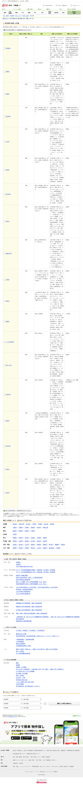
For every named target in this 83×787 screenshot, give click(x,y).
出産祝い (18, 564)
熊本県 (33, 548)
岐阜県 (27, 531)
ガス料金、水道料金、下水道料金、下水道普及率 (30, 630)
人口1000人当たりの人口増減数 (25, 671)
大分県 (39, 548)
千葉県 (34, 524)
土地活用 (21, 763)
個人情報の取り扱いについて (19, 753)
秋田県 (21, 537)
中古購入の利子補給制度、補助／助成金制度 (29, 610)
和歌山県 (45, 527)
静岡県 (21, 531)
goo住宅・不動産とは (17, 750)
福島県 (45, 537)
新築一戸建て (32, 760)
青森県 (15, 537)
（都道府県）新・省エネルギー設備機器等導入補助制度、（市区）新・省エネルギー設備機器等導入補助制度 (48, 617)
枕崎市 (7, 94)
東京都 (15, 524)
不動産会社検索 (35, 766)
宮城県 (33, 537)
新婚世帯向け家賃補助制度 (24, 621)
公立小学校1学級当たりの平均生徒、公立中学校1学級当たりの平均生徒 (37, 587)
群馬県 (52, 524)
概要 (17, 663)
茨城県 (40, 524)
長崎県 (27, 548)
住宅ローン (54, 760)
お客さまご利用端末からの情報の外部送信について (35, 750)
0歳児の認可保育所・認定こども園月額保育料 (29, 577)
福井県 (45, 541)
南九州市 (8, 446)
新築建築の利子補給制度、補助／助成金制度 (29, 603)
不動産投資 (48, 760)
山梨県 (21, 541)
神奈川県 (21, 524)
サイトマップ (49, 771)
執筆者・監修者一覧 (64, 766)
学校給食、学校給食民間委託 (24, 589)
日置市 (7, 279)
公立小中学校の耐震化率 (23, 593)
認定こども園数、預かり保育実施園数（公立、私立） (31, 581)
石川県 (33, 541)
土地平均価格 (20, 684)
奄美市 (7, 420)
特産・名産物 (20, 675)
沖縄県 (58, 548)
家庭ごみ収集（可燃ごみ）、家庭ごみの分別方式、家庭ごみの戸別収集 (36, 649)
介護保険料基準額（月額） (24, 645)
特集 (14, 766)
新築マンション (16, 760)
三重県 (33, 531)
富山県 (39, 541)
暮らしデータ (43, 766)
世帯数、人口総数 (21, 667)
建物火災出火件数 (21, 634)
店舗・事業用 (19, 757)
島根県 (39, 544)
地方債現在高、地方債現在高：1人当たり (28, 686)
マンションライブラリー (25, 766)
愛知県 (15, 531)
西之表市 (8, 194)
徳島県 (45, 544)
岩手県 (27, 537)
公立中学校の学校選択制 (23, 591)
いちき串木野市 (10, 342)
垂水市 (7, 221)
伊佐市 (7, 469)
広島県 (15, 544)
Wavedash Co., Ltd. (12, 716)
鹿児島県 (51, 548)
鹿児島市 (8, 48)
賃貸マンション (37, 757)
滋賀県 (33, 527)
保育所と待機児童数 (22, 575)
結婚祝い (18, 562)
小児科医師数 (20, 641)
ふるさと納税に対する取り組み (25, 682)
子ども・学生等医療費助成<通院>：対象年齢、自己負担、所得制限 (35, 570)
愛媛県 (57, 544)
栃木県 (46, 524)
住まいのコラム (55, 766)
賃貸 (14, 757)
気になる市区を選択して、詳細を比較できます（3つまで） (17, 30)
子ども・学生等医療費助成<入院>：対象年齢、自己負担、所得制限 (35, 572)
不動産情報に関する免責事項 (73, 750)
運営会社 (55, 771)
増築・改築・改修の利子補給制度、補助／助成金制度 (31, 613)
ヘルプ (37, 771)
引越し (17, 766)
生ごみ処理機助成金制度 (23, 653)
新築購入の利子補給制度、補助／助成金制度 (29, 606)
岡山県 (21, 544)
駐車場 (43, 757)
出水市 (7, 141)
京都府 (27, 527)
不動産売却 (15, 763)
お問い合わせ (42, 771)
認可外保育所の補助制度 (23, 579)
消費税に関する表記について (33, 753)
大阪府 (15, 527)
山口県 (27, 544)
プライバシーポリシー (29, 771)
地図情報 (72, 766)
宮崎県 (45, 548)
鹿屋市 (7, 71)
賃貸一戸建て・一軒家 (28, 757)
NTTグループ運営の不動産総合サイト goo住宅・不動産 (15, 1)
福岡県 (15, 548)
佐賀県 (21, 548)
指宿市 (7, 169)
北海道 (15, 534)
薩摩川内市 (9, 253)
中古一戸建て (39, 760)
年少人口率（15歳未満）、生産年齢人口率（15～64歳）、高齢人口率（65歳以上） (40, 669)
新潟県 (27, 541)
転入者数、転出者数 (22, 673)
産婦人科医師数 (20, 643)
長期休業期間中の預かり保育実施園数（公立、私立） (31, 584)
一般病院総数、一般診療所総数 (25, 639)
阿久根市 (8, 116)
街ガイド (49, 766)
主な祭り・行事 (20, 677)
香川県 (51, 544)
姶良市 (7, 492)
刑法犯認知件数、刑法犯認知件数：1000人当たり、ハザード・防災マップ (37, 636)
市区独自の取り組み (22, 680)
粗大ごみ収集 (20, 651)
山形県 (39, 537)
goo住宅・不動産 (5, 750)
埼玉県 (28, 524)
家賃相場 (48, 757)
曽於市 (7, 301)
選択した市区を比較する (64, 703)
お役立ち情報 (4, 766)
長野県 (15, 541)
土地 (44, 760)
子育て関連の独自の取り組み (24, 566)
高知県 (63, 544)
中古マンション (24, 760)
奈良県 (39, 527)
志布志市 (8, 394)
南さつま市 (9, 365)
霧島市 (7, 321)
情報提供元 (63, 750)
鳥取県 (33, 544)
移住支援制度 (20, 619)
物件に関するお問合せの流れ (53, 750)
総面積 (18, 665)
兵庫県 (21, 527)
